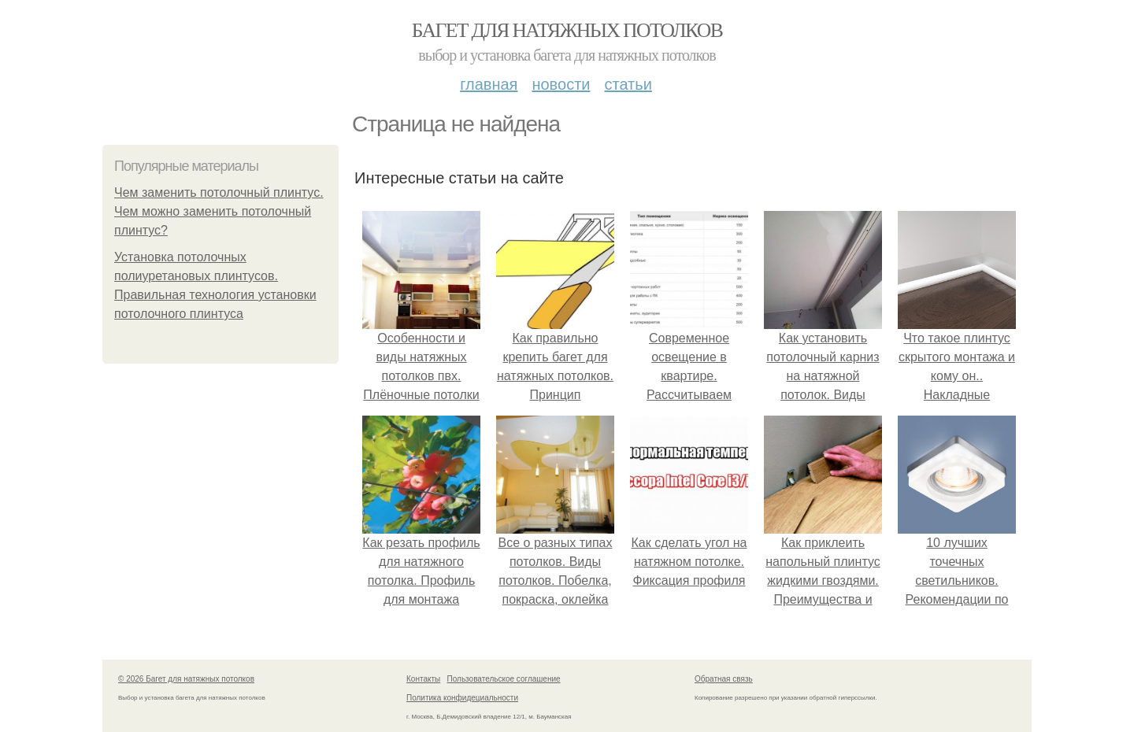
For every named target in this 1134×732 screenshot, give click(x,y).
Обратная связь (724, 679)
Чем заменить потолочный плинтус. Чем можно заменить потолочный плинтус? (219, 211)
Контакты (423, 679)
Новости (561, 84)
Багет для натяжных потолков (567, 30)
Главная (488, 84)
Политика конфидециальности (462, 697)
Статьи (627, 84)
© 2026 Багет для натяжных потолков (186, 679)
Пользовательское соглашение (504, 679)
